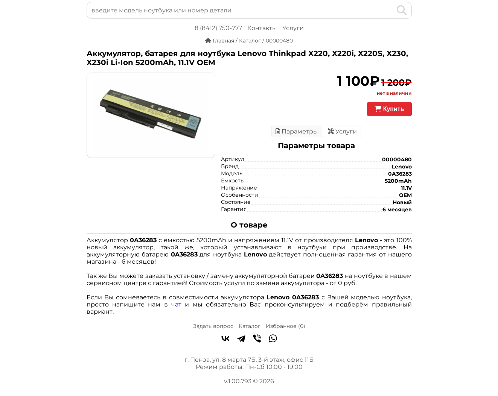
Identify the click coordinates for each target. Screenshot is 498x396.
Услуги (293, 28)
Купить (389, 109)
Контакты (262, 28)
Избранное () (285, 326)
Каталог (249, 326)
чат (176, 304)
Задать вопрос (213, 326)
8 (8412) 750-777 (218, 28)
